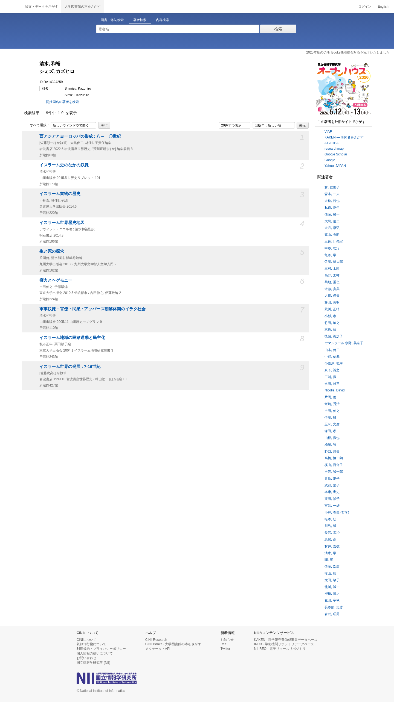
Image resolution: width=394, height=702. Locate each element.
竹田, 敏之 (332, 323)
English (383, 6)
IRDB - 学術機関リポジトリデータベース (284, 644)
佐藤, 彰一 (332, 214)
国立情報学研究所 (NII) (93, 663)
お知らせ (227, 640)
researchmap (334, 149)
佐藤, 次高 (332, 566)
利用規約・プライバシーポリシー (101, 649)
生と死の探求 (51, 251)
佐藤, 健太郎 (334, 262)
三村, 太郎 (332, 268)
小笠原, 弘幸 (334, 363)
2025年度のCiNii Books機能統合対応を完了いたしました (348, 52)
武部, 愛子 (332, 485)
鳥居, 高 (330, 539)
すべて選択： (37, 125)
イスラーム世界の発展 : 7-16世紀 (69, 366)
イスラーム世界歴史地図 (62, 222)
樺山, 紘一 (332, 573)
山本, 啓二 (332, 350)
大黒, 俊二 (332, 221)
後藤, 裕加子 (334, 336)
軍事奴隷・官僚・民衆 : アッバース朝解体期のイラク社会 (92, 309)
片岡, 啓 (330, 397)
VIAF (328, 132)
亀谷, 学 (330, 255)
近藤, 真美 (332, 289)
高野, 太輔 (332, 275)
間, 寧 (329, 560)
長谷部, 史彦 (334, 607)
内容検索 (162, 20)
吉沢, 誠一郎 (334, 472)
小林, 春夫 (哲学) (337, 512)
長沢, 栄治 (332, 533)
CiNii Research (156, 640)
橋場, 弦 (330, 445)
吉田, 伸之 (332, 411)
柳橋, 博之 (332, 593)
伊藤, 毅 (330, 418)
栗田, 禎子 (332, 499)
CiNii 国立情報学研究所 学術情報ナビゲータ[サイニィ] (11, 6)
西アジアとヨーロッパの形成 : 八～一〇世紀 (80, 136)
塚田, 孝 (330, 431)
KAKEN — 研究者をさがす (344, 137)
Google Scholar (336, 154)
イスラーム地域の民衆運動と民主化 (72, 337)
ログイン (364, 6)
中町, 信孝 (332, 357)
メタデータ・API (157, 649)
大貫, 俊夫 (332, 295)
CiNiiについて (87, 640)
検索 (278, 28)
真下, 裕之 (332, 370)
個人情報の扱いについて (95, 653)
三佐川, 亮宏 (334, 241)
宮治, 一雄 (332, 506)
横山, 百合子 (334, 465)
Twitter (225, 649)
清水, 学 (330, 553)
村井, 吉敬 (332, 546)
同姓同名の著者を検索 (62, 102)
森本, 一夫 (332, 194)
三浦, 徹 (330, 377)
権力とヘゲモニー (55, 280)
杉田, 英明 (332, 302)
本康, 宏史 (332, 492)
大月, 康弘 (332, 228)
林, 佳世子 (332, 187)
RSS (224, 644)
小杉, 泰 (330, 316)
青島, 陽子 (332, 478)
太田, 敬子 (332, 580)
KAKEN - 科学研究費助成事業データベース (285, 640)
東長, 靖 (330, 329)
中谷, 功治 (332, 248)
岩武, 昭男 (332, 614)
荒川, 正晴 (332, 309)
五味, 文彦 (332, 424)
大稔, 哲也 (332, 201)
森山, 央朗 (332, 235)
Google (330, 160)
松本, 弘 (330, 519)
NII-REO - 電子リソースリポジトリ (280, 649)
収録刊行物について (91, 644)
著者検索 (139, 20)
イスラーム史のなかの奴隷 (64, 165)
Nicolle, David (334, 390)
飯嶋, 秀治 (332, 404)
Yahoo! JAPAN (335, 166)
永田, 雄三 (332, 384)
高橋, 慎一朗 (334, 458)
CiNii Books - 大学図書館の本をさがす (173, 644)
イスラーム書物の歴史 (59, 193)
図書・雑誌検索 (112, 20)
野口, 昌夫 (332, 451)
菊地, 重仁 (332, 282)
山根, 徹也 (332, 438)
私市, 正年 (332, 208)
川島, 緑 (330, 526)
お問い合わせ (86, 658)
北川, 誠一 (332, 587)
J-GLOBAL (332, 143)
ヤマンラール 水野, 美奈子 (344, 343)
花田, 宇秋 (332, 600)
